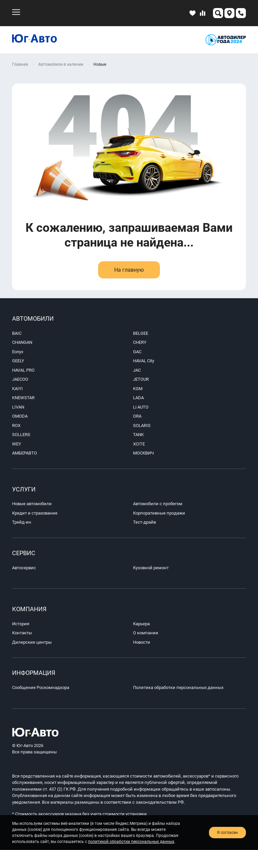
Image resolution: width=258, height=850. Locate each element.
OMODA (20, 416)
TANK (138, 434)
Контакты (22, 633)
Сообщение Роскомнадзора (40, 687)
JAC (137, 370)
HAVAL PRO (23, 370)
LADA (138, 397)
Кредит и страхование (34, 513)
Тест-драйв (144, 522)
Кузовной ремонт (151, 567)
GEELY (18, 360)
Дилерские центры (32, 642)
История (20, 624)
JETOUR (141, 379)
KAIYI (17, 388)
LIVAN (18, 407)
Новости (141, 642)
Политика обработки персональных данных (178, 687)
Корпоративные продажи (159, 513)
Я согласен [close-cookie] (227, 832)
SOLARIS (141, 425)
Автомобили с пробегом (157, 504)
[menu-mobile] (16, 12)
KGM (137, 388)
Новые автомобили (32, 504)
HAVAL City (143, 360)
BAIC (17, 333)
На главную (129, 270)
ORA (137, 416)
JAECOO (20, 379)
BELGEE (140, 333)
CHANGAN (22, 342)
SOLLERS (21, 434)
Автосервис (24, 567)
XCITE (139, 443)
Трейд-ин (21, 522)
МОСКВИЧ (143, 453)
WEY (16, 443)
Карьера (141, 624)
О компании (145, 633)
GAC (137, 351)
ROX (16, 425)
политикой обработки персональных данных (131, 841)
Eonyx (17, 351)
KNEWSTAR (23, 397)
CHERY (139, 342)
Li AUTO (140, 407)
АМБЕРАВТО (24, 453)
